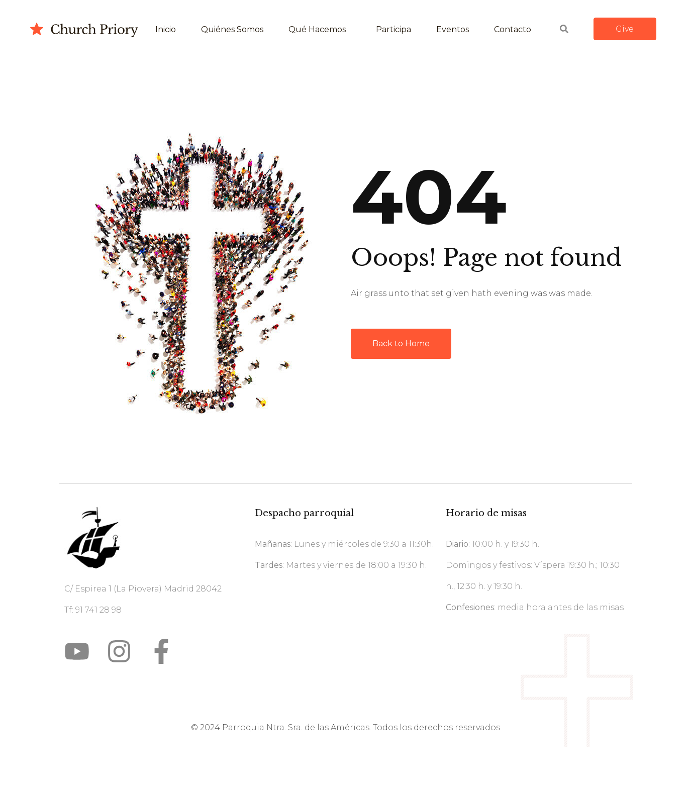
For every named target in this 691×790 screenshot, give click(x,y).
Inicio (165, 29)
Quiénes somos (232, 29)
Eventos (452, 29)
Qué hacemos (317, 29)
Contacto (512, 29)
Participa (393, 29)
